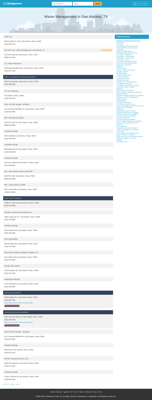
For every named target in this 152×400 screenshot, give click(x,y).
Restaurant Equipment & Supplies (127, 112)
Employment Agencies (123, 65)
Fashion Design (121, 68)
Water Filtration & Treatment (125, 135)
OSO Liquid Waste (11, 239)
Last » (18, 384)
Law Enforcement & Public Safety (127, 85)
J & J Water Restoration (12, 63)
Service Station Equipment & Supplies (128, 121)
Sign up (136, 4)
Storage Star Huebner (12, 266)
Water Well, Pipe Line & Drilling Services (129, 136)
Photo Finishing (121, 99)
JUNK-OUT (8, 37)
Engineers (119, 66)
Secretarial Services (123, 118)
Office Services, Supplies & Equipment (129, 92)
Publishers (119, 109)
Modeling (119, 89)
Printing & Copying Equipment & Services (130, 106)
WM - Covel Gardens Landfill (14, 185)
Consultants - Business (124, 54)
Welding (119, 140)
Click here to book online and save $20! (18, 303)
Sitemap (88, 392)
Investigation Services (123, 83)
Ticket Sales (120, 131)
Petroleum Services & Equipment (127, 97)
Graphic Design (121, 73)
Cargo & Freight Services (124, 51)
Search (97, 4)
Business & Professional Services (128, 41)
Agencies (66, 392)
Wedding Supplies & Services (126, 138)
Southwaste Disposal (12, 279)
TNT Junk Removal (11, 91)
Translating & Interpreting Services (127, 133)
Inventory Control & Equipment (126, 82)
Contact (81, 392)
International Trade (122, 80)
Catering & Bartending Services (126, 53)
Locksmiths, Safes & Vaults (125, 87)
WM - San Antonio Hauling (13, 118)
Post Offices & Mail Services (125, 104)
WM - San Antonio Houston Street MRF (18, 171)
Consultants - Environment (125, 58)
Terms (100, 392)
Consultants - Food (122, 60)
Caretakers (120, 49)
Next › (13, 384)
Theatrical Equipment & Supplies (127, 128)
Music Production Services (125, 90)
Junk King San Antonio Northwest (16, 312)
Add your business (56, 392)
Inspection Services (122, 78)
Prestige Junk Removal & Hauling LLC (18, 212)
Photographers (121, 101)
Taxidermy (119, 124)
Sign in (145, 4)
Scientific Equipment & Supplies (126, 114)
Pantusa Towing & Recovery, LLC (16, 359)
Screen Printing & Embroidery (126, 116)
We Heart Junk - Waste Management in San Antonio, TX (24, 50)
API (71, 392)
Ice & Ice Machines (122, 77)
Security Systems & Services (125, 119)
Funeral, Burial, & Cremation (125, 70)
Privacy (94, 392)
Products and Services (12, 306)
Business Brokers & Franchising (126, 48)
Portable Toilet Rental (123, 102)
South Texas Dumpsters (13, 198)
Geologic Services (122, 72)
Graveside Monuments (123, 75)
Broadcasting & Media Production (127, 46)
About (76, 392)
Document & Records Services (126, 63)
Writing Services (121, 141)
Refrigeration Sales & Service (126, 111)
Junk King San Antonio (12, 293)
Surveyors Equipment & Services (127, 123)
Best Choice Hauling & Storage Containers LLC (21, 252)
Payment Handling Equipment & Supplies (130, 95)
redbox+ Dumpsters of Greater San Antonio (20, 77)
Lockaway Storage (11, 131)
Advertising (120, 43)
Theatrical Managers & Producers (127, 129)
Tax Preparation (121, 126)
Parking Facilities (122, 94)
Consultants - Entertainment (125, 56)
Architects (119, 44)
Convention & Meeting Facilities (126, 61)
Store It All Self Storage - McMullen (17, 104)
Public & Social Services (124, 107)
